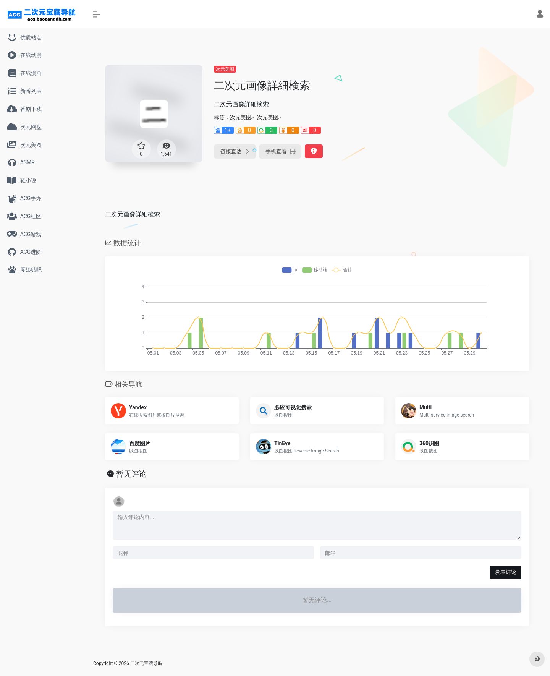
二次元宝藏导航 (146, 663)
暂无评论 (131, 473)
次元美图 (225, 69)
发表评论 (505, 572)
